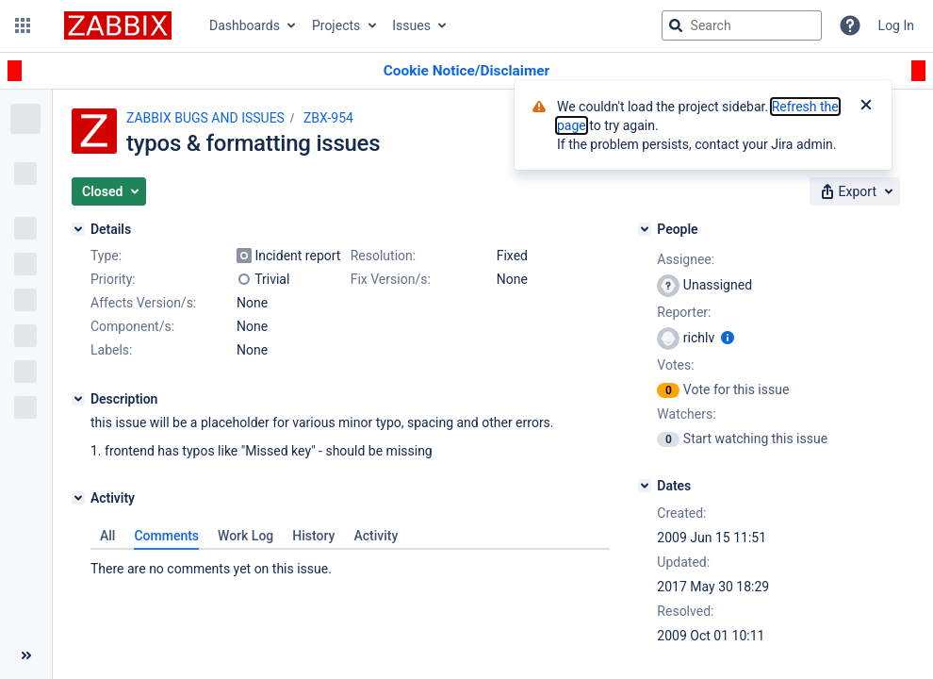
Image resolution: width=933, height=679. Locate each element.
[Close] (866, 106)
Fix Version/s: (391, 279)
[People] (644, 229)
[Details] (78, 229)
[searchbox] (742, 25)
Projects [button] (336, 25)
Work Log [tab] (245, 535)
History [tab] (313, 535)
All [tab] (107, 535)
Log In (896, 25)
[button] (22, 25)
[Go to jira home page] (118, 25)
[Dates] (644, 485)
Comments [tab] (166, 535)
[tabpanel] (350, 564)
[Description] (78, 399)
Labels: (111, 349)
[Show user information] (727, 337)
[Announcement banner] (466, 71)
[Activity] (78, 498)
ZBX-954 (328, 117)
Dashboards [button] (244, 25)
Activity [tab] (375, 535)
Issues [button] (411, 25)
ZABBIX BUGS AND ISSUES (205, 117)
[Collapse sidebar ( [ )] (25, 655)
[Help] (850, 25)
